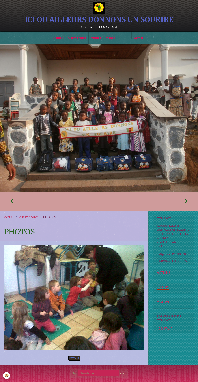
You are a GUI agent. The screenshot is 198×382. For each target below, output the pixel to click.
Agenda (96, 37)
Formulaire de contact (174, 260)
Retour (74, 358)
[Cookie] (6, 375)
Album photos (77, 37)
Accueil (58, 37)
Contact (139, 37)
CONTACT (165, 328)
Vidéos (110, 37)
